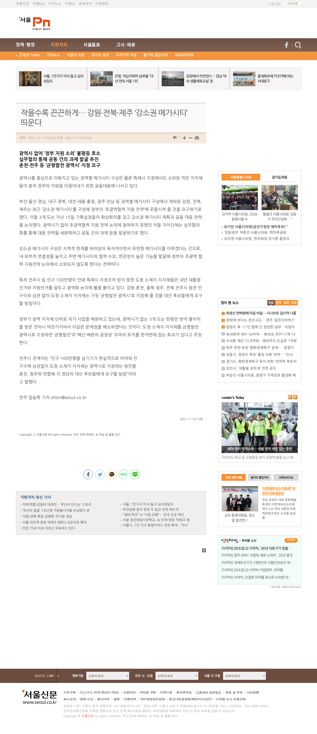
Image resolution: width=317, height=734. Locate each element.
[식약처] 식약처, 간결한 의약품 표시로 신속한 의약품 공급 (262, 577)
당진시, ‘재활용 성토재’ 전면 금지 (251, 368)
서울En (70, 3)
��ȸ (294, 302)
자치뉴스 (53, 55)
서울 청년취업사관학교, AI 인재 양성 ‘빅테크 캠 (156, 520)
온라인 (106, 692)
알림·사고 (86, 699)
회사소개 (69, 699)
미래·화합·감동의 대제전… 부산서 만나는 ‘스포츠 (57, 504)
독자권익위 (184, 692)
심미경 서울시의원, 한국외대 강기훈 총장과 (256, 238)
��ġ (279, 302)
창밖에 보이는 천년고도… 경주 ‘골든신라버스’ (260, 320)
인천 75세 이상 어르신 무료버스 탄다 (49, 528)
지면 (97, 692)
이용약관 (130, 699)
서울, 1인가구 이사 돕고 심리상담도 (148, 504)
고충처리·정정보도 (208, 692)
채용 (116, 699)
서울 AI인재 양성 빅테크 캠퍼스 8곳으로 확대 (55, 522)
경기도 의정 (100, 55)
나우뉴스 (54, 3)
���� (271, 302)
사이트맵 (253, 692)
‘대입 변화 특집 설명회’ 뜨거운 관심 (47, 516)
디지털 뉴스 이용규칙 (230, 699)
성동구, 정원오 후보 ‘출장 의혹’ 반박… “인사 (259, 354)
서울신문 (22, 3)
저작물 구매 (147, 692)
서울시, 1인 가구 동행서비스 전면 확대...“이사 (155, 525)
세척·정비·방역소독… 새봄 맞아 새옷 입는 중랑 (259, 449)
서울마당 (129, 692)
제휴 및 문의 (234, 692)
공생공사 (85, 3)
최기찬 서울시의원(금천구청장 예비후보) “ (256, 227)
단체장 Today (29, 55)
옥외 (115, 692)
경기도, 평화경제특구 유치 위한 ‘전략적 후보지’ (261, 361)
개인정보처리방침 (152, 699)
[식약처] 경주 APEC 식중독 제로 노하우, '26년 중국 (257, 555)
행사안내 (103, 699)
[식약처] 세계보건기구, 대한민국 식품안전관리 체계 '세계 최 (263, 562)
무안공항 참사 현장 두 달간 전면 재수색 (151, 509)
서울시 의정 (76, 55)
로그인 (276, 3)
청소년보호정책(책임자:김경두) (190, 699)
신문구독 (69, 692)
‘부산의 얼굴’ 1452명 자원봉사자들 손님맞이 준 (56, 510)
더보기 (291, 540)
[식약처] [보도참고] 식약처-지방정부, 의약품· (253, 570)
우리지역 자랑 (126, 55)
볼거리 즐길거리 (155, 55)
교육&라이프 (184, 55)
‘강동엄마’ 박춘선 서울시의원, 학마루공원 (255, 232)
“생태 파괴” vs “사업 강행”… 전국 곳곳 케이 (153, 514)
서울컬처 (102, 3)
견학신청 (166, 692)
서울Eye (39, 3)
